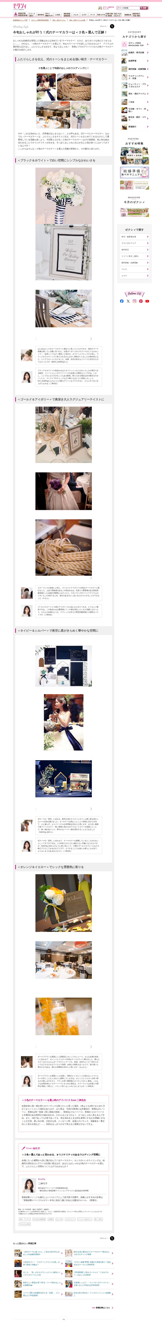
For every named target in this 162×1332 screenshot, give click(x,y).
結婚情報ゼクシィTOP (20, 20)
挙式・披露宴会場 (129, 237)
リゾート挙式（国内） (131, 256)
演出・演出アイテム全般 (77, 20)
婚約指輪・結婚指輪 (130, 263)
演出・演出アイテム (59, 20)
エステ (124, 276)
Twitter (112, 26)
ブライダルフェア (129, 243)
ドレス (124, 269)
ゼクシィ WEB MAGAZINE (40, 20)
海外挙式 (125, 250)
